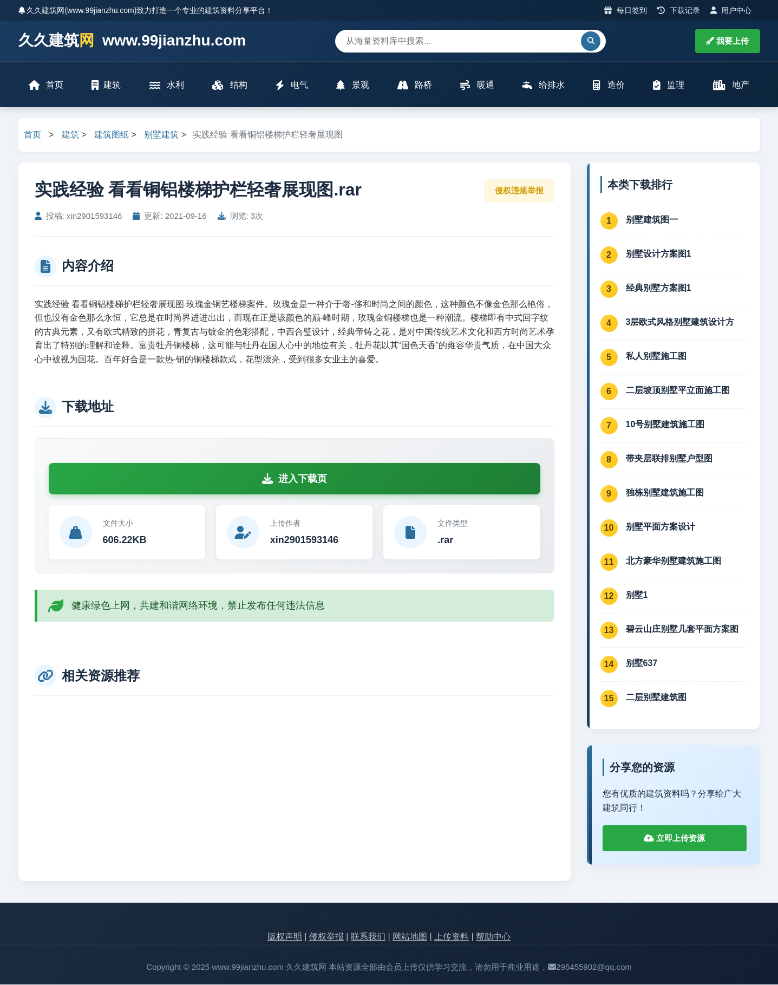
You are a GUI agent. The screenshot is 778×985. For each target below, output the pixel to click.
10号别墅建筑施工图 (665, 424)
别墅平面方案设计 (660, 527)
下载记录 (678, 10)
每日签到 (625, 10)
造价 (608, 85)
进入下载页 (294, 479)
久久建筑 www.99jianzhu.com (132, 41)
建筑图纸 (111, 135)
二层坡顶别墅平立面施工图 (678, 390)
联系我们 (368, 937)
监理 (668, 85)
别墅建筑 (161, 135)
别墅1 (637, 595)
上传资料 (451, 937)
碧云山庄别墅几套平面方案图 (682, 629)
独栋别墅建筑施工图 (665, 493)
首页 (46, 85)
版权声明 (284, 937)
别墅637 (642, 663)
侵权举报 (326, 937)
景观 (352, 85)
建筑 (106, 85)
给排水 (543, 85)
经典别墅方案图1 (658, 288)
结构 (229, 85)
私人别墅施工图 (656, 356)
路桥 (414, 85)
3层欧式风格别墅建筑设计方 (680, 322)
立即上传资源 (674, 839)
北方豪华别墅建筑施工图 (673, 561)
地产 (730, 85)
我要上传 (727, 40)
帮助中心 (493, 937)
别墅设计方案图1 (658, 254)
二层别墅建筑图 (656, 697)
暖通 (477, 85)
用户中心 (731, 10)
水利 (166, 85)
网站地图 (410, 937)
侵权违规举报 (519, 190)
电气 (292, 85)
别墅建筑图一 (652, 220)
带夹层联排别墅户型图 (669, 459)
